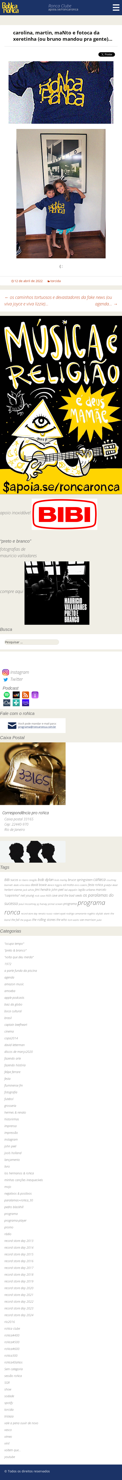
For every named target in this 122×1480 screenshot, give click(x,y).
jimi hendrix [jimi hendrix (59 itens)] (43, 889)
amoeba (9, 991)
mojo (7, 1187)
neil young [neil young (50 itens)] (27, 895)
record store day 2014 (18, 1247)
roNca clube (12, 1328)
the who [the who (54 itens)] (61, 920)
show (7, 1389)
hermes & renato (15, 1112)
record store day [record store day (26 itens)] (29, 913)
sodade (9, 1396)
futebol (8, 1099)
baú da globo (13, 1004)
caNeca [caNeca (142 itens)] (99, 879)
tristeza (9, 1416)
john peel (10, 1146)
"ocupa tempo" (14, 944)
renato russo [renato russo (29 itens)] (45, 913)
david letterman (14, 1045)
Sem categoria (13, 1369)
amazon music (14, 984)
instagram (11, 1139)
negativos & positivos (18, 1193)
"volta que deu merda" (19, 957)
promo (8, 1227)
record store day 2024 (18, 1315)
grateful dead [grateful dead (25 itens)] (110, 885)
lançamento (12, 1160)
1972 (7, 964)
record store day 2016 (18, 1261)
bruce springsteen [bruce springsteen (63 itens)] (80, 879)
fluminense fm (13, 1085)
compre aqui (11, 591)
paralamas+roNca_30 (18, 1200)
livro (7, 1166)
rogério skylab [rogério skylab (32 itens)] (95, 913)
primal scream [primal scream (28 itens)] (55, 904)
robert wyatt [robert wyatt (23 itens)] (59, 913)
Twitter (12, 679)
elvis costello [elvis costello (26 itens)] (81, 885)
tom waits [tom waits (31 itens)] (73, 919)
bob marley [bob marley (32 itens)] (60, 880)
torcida (56, 281)
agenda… (106, 304)
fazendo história (15, 1065)
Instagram (15, 672)
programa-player (15, 1220)
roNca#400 (11, 1335)
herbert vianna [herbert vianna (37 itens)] (13, 890)
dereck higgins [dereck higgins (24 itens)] (54, 885)
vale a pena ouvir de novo (21, 1423)
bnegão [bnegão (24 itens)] (33, 880)
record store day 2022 (18, 1301)
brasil (8, 1018)
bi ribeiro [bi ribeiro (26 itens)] (23, 880)
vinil (6, 1443)
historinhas (11, 1119)
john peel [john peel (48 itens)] (57, 889)
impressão (11, 1133)
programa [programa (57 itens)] (70, 904)
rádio (7, 1234)
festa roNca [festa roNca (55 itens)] (95, 885)
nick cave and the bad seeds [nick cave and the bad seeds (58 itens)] (64, 895)
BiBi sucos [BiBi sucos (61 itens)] (11, 879)
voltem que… (12, 1450)
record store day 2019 (18, 1281)
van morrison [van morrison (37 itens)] (88, 920)
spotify (8, 1403)
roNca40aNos (13, 1362)
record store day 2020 (18, 1288)
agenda (9, 977)
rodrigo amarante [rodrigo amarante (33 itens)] (76, 913)
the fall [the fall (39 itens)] (15, 920)
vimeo (8, 1436)
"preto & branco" (15, 950)
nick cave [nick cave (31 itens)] (40, 895)
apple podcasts (14, 998)
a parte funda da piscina (20, 971)
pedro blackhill (13, 1207)
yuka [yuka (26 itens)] (99, 919)
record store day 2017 (18, 1268)
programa (11, 1214)
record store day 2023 (18, 1308)
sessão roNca (13, 1376)
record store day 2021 (18, 1295)
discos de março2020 (18, 1052)
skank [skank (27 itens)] (107, 913)
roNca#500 (11, 1342)
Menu (116, 7)
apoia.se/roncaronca (63, 9)
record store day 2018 (18, 1274)
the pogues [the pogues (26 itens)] (25, 919)
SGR (7, 1382)
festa (7, 1079)
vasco (8, 1430)
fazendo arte (12, 1058)
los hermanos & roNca (19, 1173)
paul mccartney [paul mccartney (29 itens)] (27, 904)
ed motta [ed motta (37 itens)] (68, 885)
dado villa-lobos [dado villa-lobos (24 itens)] (22, 885)
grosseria (10, 1106)
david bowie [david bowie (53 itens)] (39, 885)
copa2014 (11, 1038)
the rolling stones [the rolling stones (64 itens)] (44, 919)
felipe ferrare (12, 1072)
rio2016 (9, 1322)
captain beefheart (15, 1025)
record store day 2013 (18, 1241)
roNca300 (10, 1355)
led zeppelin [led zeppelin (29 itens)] (70, 889)
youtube (9, 1457)
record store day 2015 (18, 1254)
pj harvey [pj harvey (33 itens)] (42, 904)
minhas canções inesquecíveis (23, 1180)
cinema (9, 1031)
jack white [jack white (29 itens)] (28, 889)
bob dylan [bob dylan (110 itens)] (46, 879)
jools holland (12, 1153)
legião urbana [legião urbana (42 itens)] (86, 890)
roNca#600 (11, 1349)
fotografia (10, 1092)
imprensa (10, 1126)
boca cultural (13, 1011)
